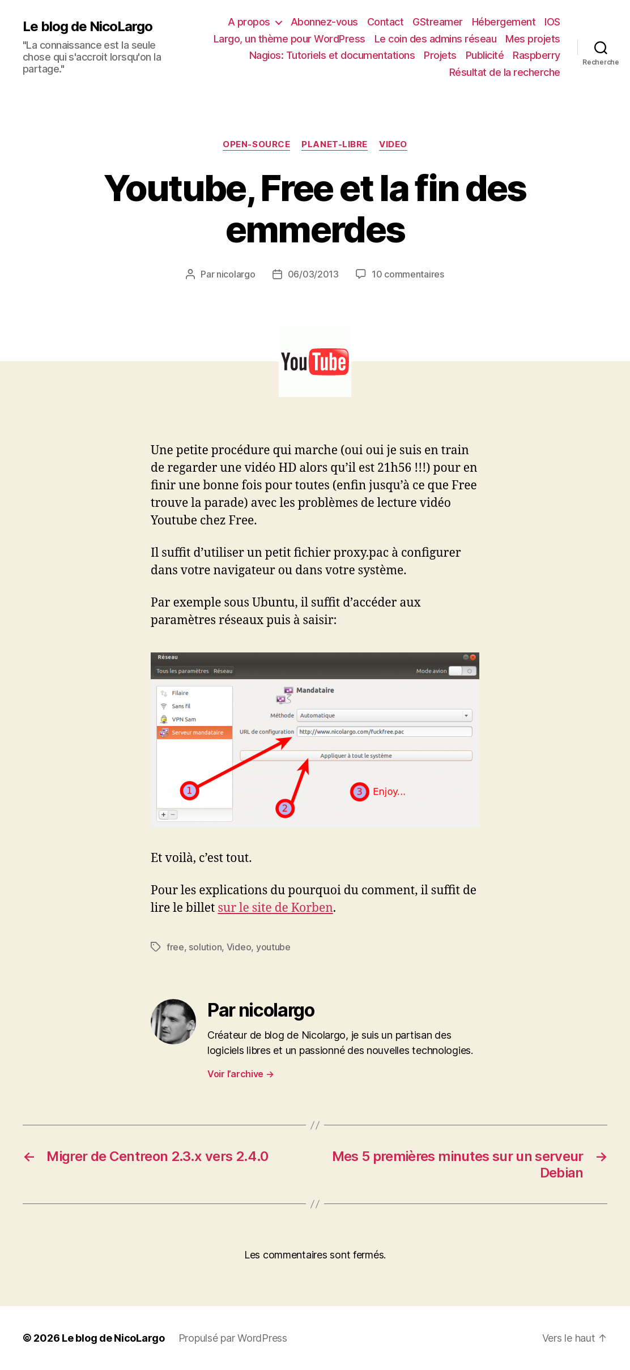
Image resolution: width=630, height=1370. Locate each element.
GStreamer (437, 22)
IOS (552, 22)
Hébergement (504, 22)
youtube (273, 947)
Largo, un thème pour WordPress (289, 39)
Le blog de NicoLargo (87, 26)
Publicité (485, 55)
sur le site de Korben (275, 908)
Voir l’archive (240, 1073)
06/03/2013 (313, 274)
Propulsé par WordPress (232, 1338)
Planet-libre (334, 144)
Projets (440, 55)
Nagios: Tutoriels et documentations (332, 55)
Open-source (256, 144)
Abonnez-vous (324, 22)
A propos (249, 22)
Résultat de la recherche (504, 72)
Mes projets (532, 39)
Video (393, 144)
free (175, 947)
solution (205, 947)
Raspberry (536, 55)
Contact (385, 22)
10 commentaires (408, 274)
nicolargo (236, 274)
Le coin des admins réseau (435, 39)
